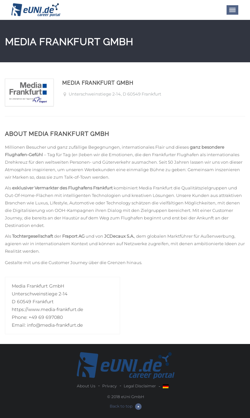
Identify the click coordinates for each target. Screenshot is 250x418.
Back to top (126, 406)
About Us (86, 385)
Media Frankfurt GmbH (97, 83)
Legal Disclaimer (140, 385)
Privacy (109, 385)
